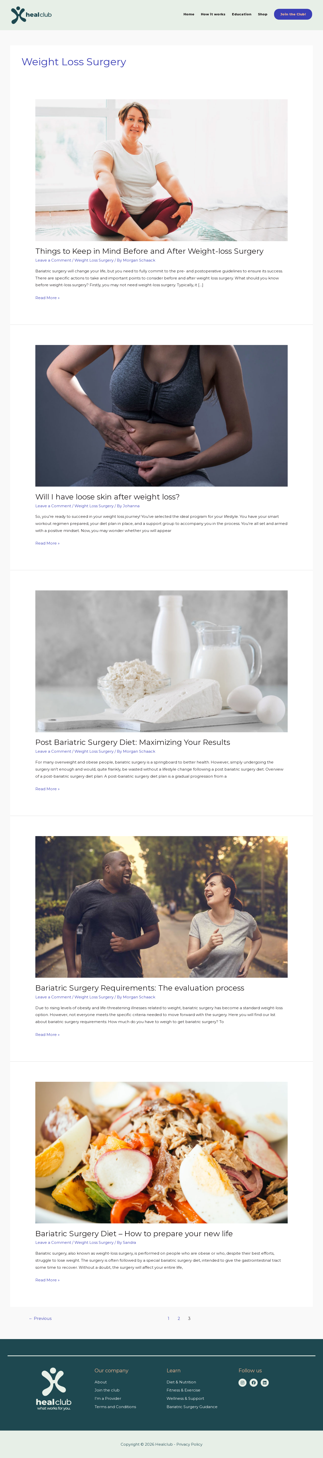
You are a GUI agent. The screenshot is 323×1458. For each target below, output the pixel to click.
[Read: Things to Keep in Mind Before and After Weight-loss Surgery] (161, 169)
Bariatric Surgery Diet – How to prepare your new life (134, 1233)
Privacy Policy (189, 1444)
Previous (40, 1318)
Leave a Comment (53, 260)
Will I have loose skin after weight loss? (107, 496)
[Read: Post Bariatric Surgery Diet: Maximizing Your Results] (161, 661)
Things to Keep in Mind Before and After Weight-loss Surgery (149, 251)
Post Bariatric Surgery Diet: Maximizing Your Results (132, 742)
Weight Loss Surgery (94, 260)
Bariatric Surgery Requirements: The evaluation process (139, 988)
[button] (293, 14)
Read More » (47, 297)
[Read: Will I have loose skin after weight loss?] (161, 415)
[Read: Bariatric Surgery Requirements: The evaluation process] (161, 906)
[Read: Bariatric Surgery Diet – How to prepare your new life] (161, 1152)
